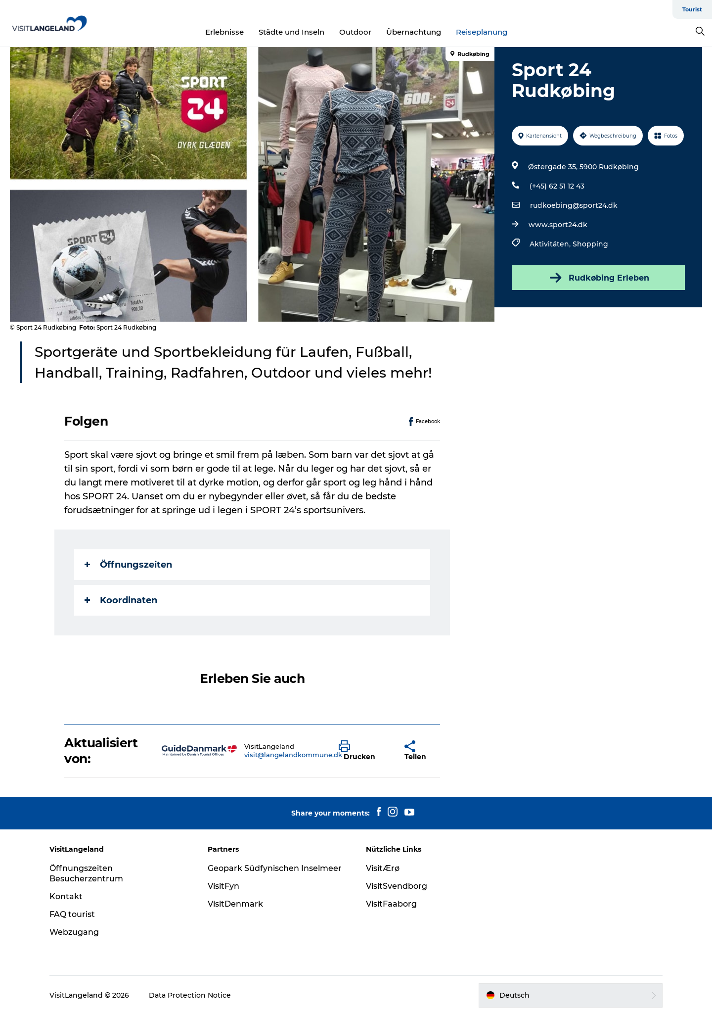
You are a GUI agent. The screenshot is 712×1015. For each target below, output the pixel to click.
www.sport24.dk (558, 224)
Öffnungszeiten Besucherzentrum (86, 873)
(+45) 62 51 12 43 (557, 186)
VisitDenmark (235, 904)
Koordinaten (121, 600)
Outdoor (355, 32)
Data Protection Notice (190, 995)
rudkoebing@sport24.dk (574, 205)
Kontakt (66, 896)
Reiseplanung (481, 32)
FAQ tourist (72, 914)
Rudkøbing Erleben (598, 278)
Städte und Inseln (291, 32)
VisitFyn (223, 886)
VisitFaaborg (391, 904)
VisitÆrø (383, 868)
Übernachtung (413, 32)
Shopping (590, 244)
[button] (364, 750)
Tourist (692, 9)
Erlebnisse (224, 32)
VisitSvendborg (396, 886)
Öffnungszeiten (128, 564)
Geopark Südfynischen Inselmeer (275, 868)
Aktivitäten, (551, 244)
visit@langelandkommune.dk (293, 755)
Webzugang (74, 932)
